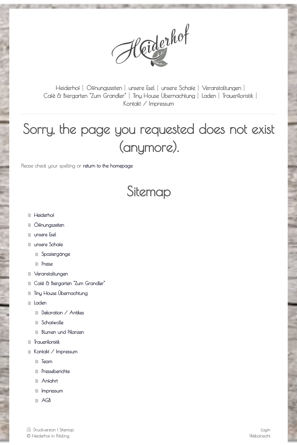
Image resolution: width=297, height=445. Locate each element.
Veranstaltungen (51, 273)
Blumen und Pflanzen (62, 332)
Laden (40, 302)
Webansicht (259, 435)
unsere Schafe (48, 244)
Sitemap (66, 429)
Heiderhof (44, 215)
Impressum (52, 390)
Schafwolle (52, 322)
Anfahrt (49, 380)
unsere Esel (45, 234)
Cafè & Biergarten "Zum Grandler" (69, 283)
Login (265, 429)
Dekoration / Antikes (62, 312)
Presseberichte (55, 371)
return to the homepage (108, 165)
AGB (46, 400)
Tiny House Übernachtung (61, 293)
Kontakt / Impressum (55, 351)
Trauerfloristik (47, 342)
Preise (46, 263)
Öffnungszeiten (49, 225)
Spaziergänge (55, 254)
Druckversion (42, 429)
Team (46, 361)
